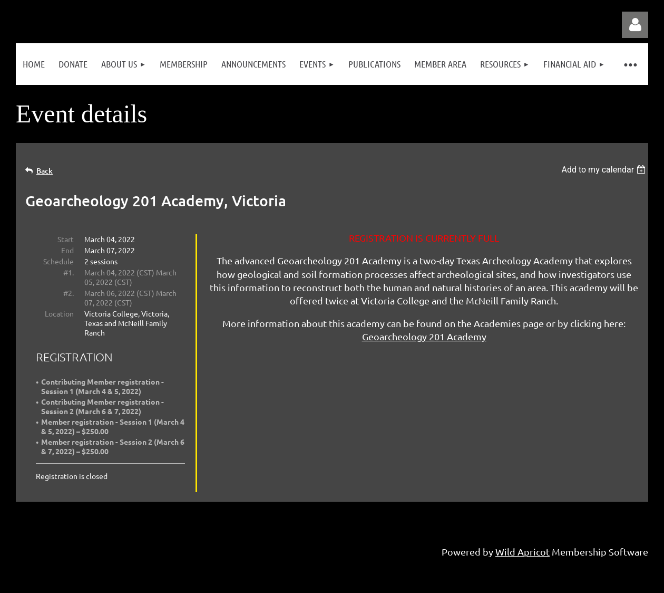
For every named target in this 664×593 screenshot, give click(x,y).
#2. (68, 293)
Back (44, 171)
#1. (68, 272)
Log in (635, 25)
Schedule (58, 261)
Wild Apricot (522, 551)
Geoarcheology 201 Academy (424, 336)
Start (65, 239)
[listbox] (604, 169)
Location (59, 313)
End (67, 250)
